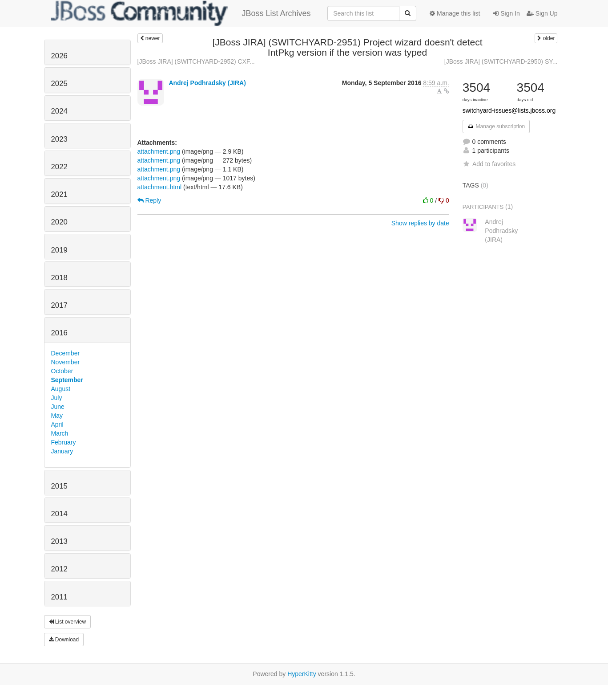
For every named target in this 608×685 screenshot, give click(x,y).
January (62, 451)
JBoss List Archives (181, 13)
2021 (59, 194)
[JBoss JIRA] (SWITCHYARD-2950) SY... (501, 61)
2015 (59, 486)
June (57, 406)
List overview (67, 622)
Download (64, 639)
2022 (59, 167)
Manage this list (455, 13)
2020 (59, 222)
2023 (59, 139)
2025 (59, 83)
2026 (59, 56)
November (65, 362)
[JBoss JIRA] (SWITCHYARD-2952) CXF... (196, 61)
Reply (149, 200)
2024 (59, 111)
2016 (59, 333)
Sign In (506, 13)
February (63, 442)
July (56, 397)
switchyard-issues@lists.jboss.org (509, 110)
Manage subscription (496, 126)
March (59, 433)
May (57, 415)
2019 (59, 250)
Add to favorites (489, 163)
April (57, 424)
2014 (59, 514)
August (61, 388)
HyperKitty (301, 673)
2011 (59, 597)
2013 (59, 541)
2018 (59, 277)
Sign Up (542, 13)
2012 (59, 569)
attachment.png (159, 151)
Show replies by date (420, 223)
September (67, 379)
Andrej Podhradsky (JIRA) (207, 82)
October (62, 371)
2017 (59, 305)
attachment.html (159, 187)
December (65, 353)
